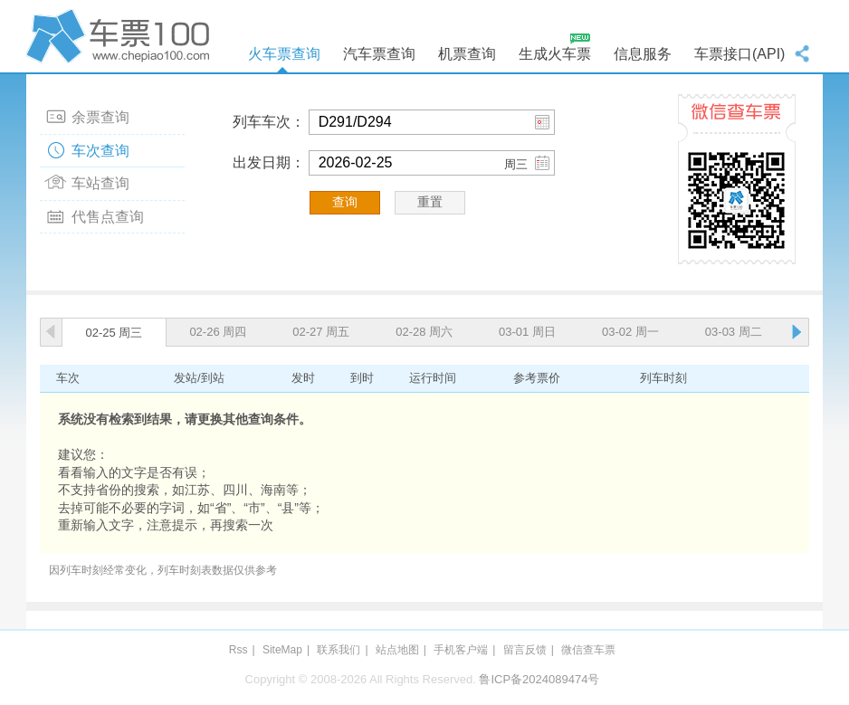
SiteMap (282, 649)
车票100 (121, 36)
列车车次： (269, 121)
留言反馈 (525, 649)
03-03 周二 (733, 331)
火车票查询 (284, 54)
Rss (238, 649)
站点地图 (397, 649)
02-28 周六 (424, 331)
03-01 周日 (527, 331)
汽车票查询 (379, 54)
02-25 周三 (114, 332)
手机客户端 (461, 649)
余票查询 (100, 117)
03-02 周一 (630, 331)
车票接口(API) (739, 54)
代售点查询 (108, 216)
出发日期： (269, 162)
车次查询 (100, 150)
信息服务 (643, 54)
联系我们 (338, 649)
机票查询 (467, 54)
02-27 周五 (320, 331)
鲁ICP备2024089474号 (539, 679)
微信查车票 (588, 649)
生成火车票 (555, 54)
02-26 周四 (217, 331)
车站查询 (100, 183)
